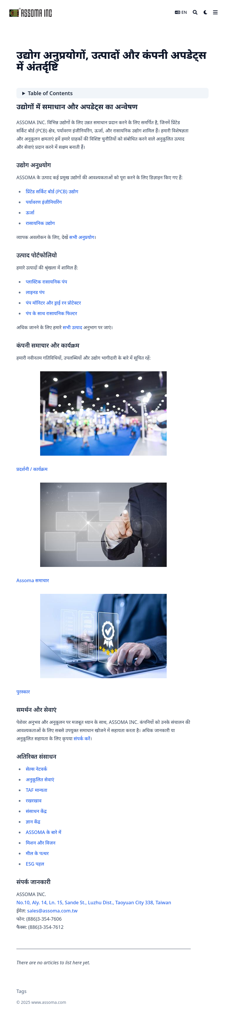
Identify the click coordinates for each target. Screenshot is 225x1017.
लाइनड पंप (35, 292)
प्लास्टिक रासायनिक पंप (46, 281)
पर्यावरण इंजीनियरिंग (44, 202)
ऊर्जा (30, 212)
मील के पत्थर (37, 853)
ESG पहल (35, 864)
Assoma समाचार (91, 533)
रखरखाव (34, 800)
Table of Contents (50, 93)
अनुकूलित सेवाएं (40, 779)
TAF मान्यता (36, 790)
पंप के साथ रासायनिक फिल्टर (51, 313)
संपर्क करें (82, 738)
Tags (21, 991)
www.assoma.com (48, 1002)
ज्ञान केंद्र (33, 821)
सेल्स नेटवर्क (36, 769)
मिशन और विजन (40, 843)
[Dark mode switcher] (205, 12)
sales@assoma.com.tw (52, 910)
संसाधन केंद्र (36, 811)
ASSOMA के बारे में (43, 832)
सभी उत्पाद (72, 327)
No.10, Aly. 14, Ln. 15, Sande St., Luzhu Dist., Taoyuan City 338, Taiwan (93, 902)
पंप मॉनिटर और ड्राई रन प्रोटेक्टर (53, 303)
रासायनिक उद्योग (40, 223)
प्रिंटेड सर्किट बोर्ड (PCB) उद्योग (52, 191)
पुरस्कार (91, 644)
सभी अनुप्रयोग (81, 237)
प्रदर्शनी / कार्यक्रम (91, 421)
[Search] (195, 12)
